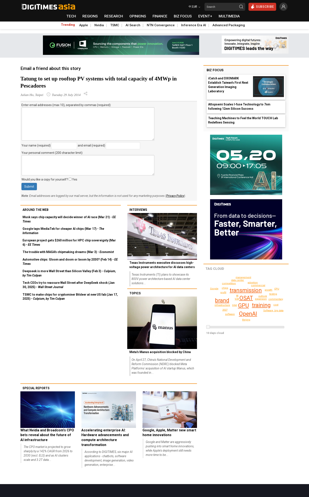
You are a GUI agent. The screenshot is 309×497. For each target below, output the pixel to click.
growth (225, 288)
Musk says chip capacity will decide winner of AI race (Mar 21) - (69, 219)
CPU (246, 319)
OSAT (246, 298)
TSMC (114, 25)
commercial (259, 285)
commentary (229, 283)
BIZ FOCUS (183, 16)
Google (273, 283)
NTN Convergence (161, 25)
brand (222, 300)
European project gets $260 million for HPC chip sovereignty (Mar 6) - (69, 242)
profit (223, 292)
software (230, 314)
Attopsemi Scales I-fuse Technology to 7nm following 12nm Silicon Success (239, 106)
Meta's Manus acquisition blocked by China (160, 352)
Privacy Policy (175, 196)
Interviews (138, 209)
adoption (253, 282)
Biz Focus (215, 70)
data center (238, 280)
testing (276, 304)
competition (269, 290)
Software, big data (274, 310)
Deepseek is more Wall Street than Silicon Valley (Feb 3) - (69, 273)
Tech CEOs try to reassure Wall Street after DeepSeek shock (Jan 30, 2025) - (69, 285)
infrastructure (222, 305)
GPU (243, 305)
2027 (224, 310)
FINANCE (160, 16)
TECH (71, 16)
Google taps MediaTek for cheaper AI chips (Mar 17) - (63, 231)
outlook (263, 296)
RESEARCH (113, 16)
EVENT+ (205, 16)
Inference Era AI (193, 25)
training (261, 305)
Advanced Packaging (228, 25)
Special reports (36, 388)
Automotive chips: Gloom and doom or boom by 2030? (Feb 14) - (70, 261)
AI (237, 295)
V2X (237, 299)
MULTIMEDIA (229, 16)
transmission (246, 290)
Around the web (35, 209)
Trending (68, 24)
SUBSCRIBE (262, 6)
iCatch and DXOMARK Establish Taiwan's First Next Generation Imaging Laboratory (228, 85)
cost (243, 277)
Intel (234, 305)
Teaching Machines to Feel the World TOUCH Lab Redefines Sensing (243, 120)
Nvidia (99, 25)
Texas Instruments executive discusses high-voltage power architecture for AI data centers (162, 265)
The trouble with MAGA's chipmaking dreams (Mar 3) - (68, 252)
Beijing (214, 288)
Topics (135, 293)
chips (273, 294)
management (276, 299)
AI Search (133, 25)
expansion (261, 299)
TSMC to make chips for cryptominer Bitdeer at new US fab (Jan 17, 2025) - (70, 297)
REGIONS (90, 16)
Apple (83, 25)
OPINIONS (137, 16)
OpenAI (248, 313)
